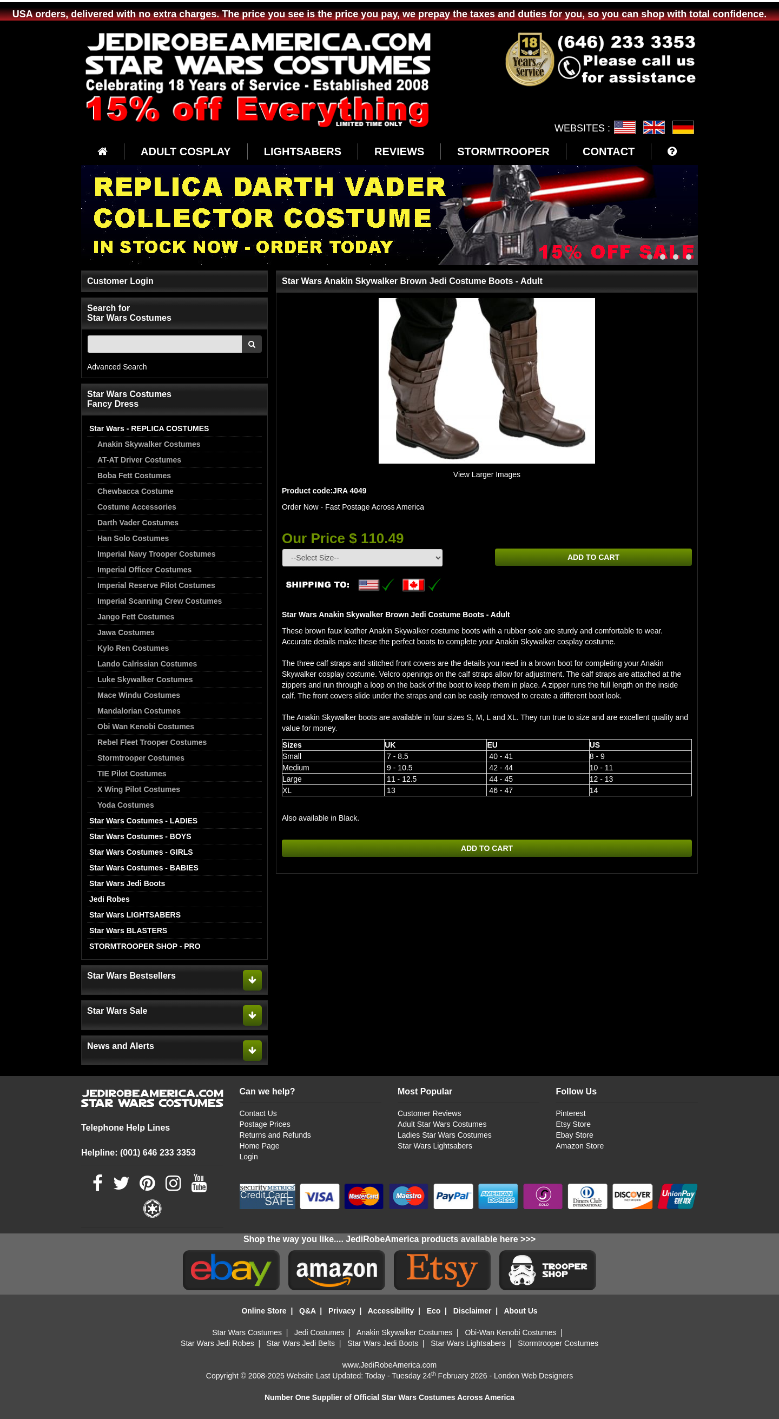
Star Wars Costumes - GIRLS (141, 852)
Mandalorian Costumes (139, 711)
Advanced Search (117, 366)
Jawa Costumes (126, 632)
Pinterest (570, 1113)
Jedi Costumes (319, 1332)
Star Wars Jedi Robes (217, 1343)
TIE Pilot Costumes (132, 773)
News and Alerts (120, 1046)
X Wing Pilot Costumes (138, 789)
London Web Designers (533, 1375)
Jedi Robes (109, 899)
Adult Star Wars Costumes (442, 1124)
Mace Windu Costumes (138, 695)
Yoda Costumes (125, 805)
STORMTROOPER (503, 151)
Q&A (307, 1310)
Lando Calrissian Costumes (147, 663)
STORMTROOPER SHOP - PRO (145, 946)
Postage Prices (265, 1124)
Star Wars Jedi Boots (127, 883)
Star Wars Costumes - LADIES (143, 820)
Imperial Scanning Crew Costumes (159, 601)
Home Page (260, 1145)
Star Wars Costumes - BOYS (140, 836)
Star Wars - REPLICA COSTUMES (149, 428)
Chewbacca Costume (135, 491)
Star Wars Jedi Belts (301, 1343)
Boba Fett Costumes (134, 475)
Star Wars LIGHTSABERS (135, 914)
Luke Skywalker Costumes (145, 679)
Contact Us (258, 1113)
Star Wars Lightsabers (435, 1145)
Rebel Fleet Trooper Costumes (152, 742)
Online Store (263, 1310)
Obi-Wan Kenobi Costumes (510, 1332)
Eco (434, 1310)
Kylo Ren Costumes (133, 648)
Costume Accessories (136, 507)
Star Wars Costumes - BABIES (144, 867)
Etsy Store (573, 1124)
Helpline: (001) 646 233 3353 (138, 1152)
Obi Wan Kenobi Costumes (145, 726)
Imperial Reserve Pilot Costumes (156, 585)
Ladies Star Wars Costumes (445, 1135)
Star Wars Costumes (247, 1332)
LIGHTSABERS (302, 151)
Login (249, 1156)
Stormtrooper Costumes (140, 758)
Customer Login (120, 281)
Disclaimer (472, 1310)
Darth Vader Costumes (138, 522)
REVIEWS (399, 151)
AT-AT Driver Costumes (139, 460)
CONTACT (609, 151)
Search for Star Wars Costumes (129, 312)
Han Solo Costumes (133, 538)
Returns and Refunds (275, 1135)
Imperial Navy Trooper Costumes (156, 554)
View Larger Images (486, 474)
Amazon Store (580, 1145)
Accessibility (391, 1310)
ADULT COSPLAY (186, 151)
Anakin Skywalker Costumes (149, 444)
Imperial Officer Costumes (144, 569)
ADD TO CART (593, 557)
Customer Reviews (429, 1113)
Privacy (341, 1310)
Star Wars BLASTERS (128, 930)
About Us (520, 1310)
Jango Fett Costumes (135, 616)
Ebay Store (574, 1135)
